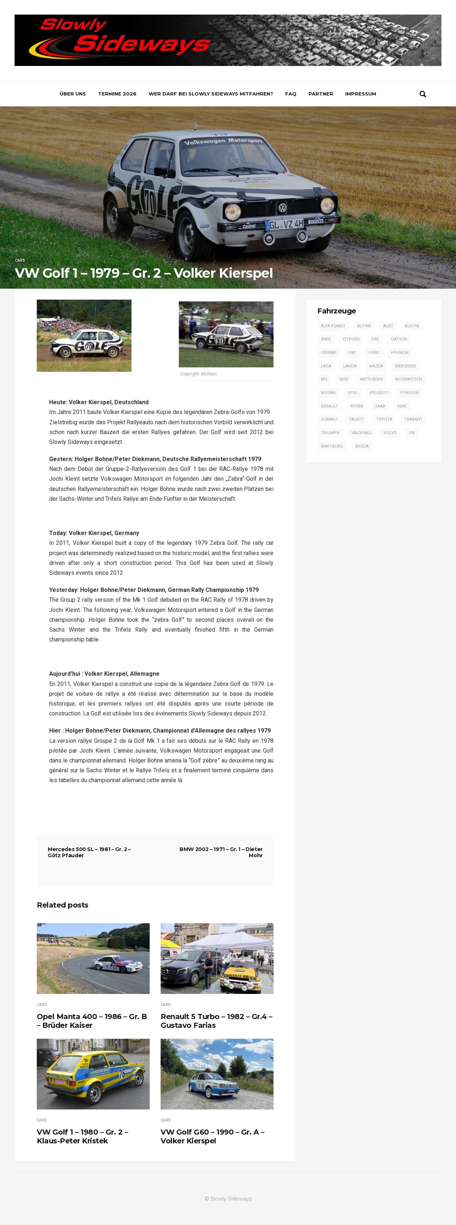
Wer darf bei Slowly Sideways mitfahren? (211, 94)
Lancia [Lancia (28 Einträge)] (350, 366)
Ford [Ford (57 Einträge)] (374, 352)
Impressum (360, 94)
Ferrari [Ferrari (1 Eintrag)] (329, 352)
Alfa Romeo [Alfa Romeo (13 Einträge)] (333, 326)
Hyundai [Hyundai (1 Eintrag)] (400, 352)
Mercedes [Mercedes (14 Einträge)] (405, 366)
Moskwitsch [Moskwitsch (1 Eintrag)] (408, 379)
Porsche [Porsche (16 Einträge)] (409, 392)
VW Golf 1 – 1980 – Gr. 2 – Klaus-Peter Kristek (82, 1136)
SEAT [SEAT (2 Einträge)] (402, 406)
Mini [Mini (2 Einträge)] (343, 379)
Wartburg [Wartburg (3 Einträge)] (332, 446)
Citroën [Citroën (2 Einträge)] (351, 339)
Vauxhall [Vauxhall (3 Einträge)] (361, 432)
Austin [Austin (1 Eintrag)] (412, 326)
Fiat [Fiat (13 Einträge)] (353, 352)
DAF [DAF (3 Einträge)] (375, 339)
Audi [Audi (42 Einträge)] (388, 326)
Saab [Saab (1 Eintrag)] (380, 406)
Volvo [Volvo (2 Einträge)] (390, 432)
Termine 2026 (117, 94)
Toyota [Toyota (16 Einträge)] (384, 419)
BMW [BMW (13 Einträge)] (326, 339)
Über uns (73, 94)
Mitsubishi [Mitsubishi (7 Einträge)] (371, 379)
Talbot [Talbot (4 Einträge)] (356, 419)
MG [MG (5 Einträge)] (324, 379)
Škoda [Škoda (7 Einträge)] (362, 446)
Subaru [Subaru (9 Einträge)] (329, 419)
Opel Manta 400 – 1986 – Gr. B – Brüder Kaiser (92, 1021)
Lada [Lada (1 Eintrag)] (326, 366)
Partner (320, 94)
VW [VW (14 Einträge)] (412, 432)
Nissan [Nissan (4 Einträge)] (328, 392)
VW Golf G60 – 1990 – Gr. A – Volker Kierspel (212, 1136)
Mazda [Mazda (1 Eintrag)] (376, 366)
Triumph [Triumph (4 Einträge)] (330, 432)
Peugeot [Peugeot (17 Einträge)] (379, 392)
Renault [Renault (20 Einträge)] (329, 406)
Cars (20, 260)
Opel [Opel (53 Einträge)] (352, 392)
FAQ (290, 94)
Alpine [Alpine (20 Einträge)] (364, 326)
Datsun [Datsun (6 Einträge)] (399, 339)
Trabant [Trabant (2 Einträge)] (413, 419)
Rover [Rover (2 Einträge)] (356, 406)
